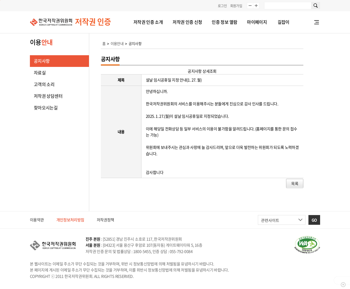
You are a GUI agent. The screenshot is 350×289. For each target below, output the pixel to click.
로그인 (222, 5)
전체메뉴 (316, 22)
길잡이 (283, 22)
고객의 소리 (44, 84)
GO (314, 220)
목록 (294, 183)
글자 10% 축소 (250, 5)
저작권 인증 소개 (148, 22)
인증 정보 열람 (224, 22)
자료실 (40, 72)
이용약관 (37, 220)
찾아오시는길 (46, 107)
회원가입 (236, 5)
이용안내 (117, 43)
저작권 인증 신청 (187, 22)
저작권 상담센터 (48, 96)
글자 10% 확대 (256, 5)
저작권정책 (105, 220)
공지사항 (42, 61)
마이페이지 (257, 22)
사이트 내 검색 (315, 5)
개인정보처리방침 (70, 220)
